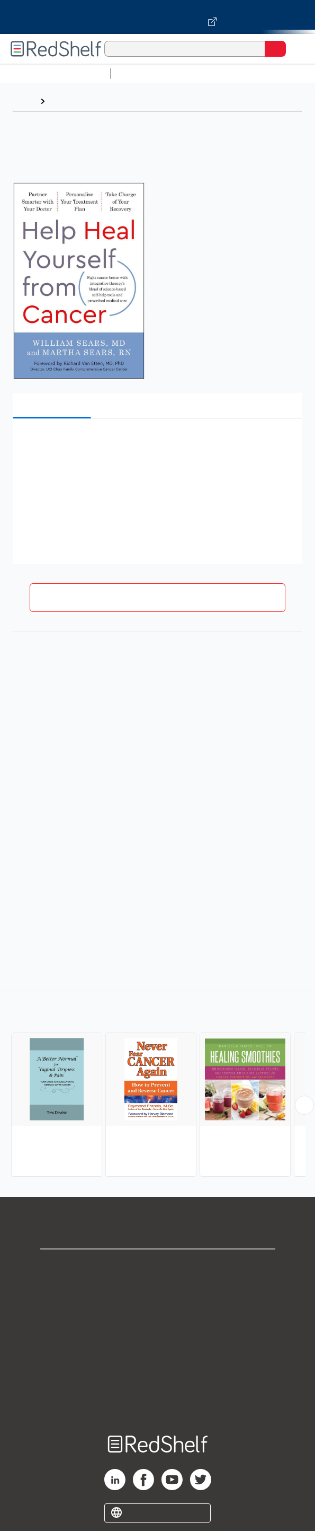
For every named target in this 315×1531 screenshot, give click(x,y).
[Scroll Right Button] (304, 1105)
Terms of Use (157, 1336)
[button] (156, 443)
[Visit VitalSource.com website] (157, 17)
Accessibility (157, 1383)
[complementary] (157, 1085)
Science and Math (207, 73)
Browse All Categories (55, 73)
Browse (65, 101)
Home (24, 101)
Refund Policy (157, 1359)
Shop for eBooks (158, 1266)
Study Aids (143, 73)
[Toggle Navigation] (296, 49)
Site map (157, 1406)
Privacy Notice (157, 1313)
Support (158, 1289)
